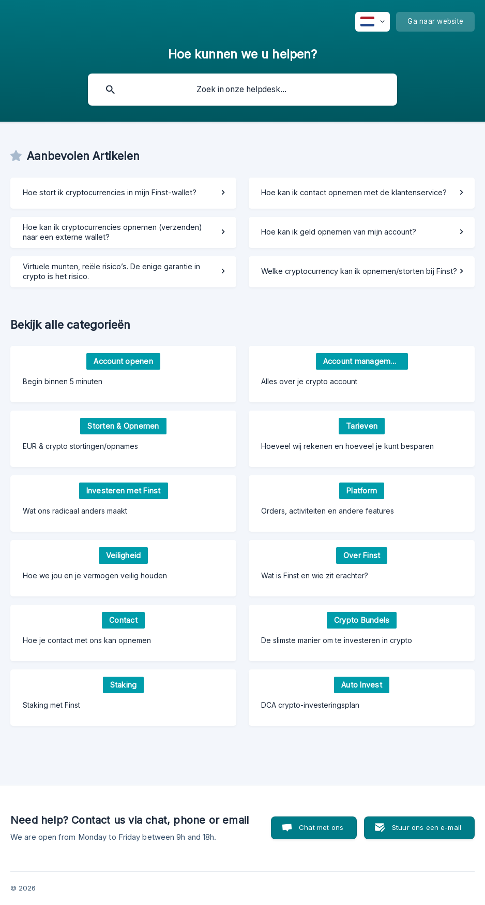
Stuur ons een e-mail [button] (426, 827)
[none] (372, 22)
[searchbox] (242, 90)
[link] (123, 193)
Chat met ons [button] (321, 827)
